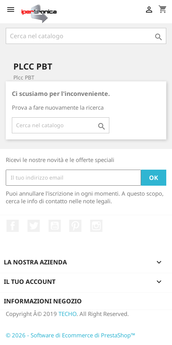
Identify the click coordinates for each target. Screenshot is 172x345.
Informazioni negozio (43, 301)
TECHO (67, 313)
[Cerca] (86, 36)
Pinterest (75, 226)
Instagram (96, 226)
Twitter (34, 226)
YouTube (55, 226)
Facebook (12, 226)
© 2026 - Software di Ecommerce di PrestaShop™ (70, 335)
